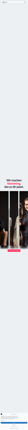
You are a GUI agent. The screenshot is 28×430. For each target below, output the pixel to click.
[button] (25, 2)
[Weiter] (27, 220)
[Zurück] (1, 220)
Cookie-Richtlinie (11, 428)
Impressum (17, 428)
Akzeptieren (14, 422)
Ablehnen (14, 424)
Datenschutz (14, 428)
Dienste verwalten (3, 420)
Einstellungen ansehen (14, 426)
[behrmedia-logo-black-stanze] (5, 2)
